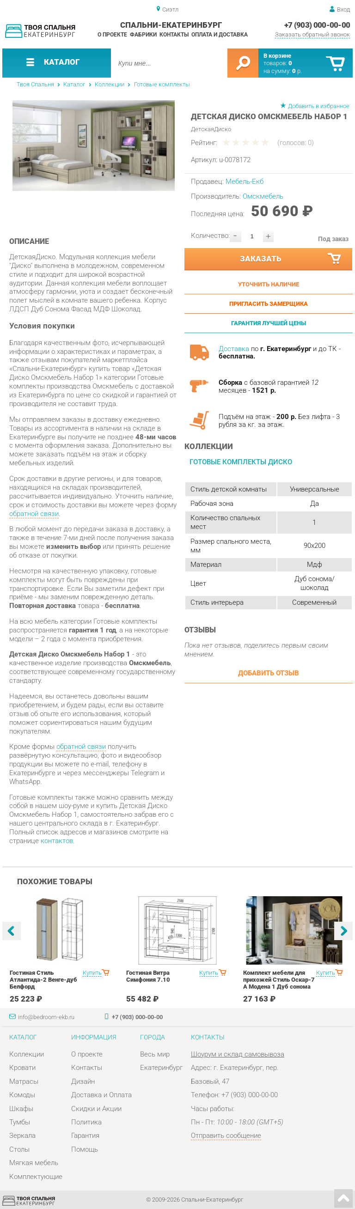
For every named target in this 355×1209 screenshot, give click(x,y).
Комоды (22, 1095)
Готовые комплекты (162, 84)
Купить (92, 972)
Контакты (174, 34)
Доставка (234, 349)
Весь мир (155, 1054)
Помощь (84, 1149)
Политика (86, 1122)
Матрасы (23, 1081)
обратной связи (34, 514)
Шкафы (21, 1109)
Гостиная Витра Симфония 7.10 (148, 976)
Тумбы (19, 1122)
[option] (93, 145)
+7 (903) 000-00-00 (317, 25)
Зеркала (22, 1135)
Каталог (74, 84)
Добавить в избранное (318, 106)
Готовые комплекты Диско (241, 462)
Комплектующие (35, 1177)
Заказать (291, 259)
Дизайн (83, 1081)
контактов (57, 841)
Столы (19, 1149)
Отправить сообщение (226, 1135)
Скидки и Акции (96, 1109)
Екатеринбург (161, 1067)
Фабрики (143, 34)
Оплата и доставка (219, 34)
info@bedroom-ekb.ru (46, 1017)
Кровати (22, 1067)
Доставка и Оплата (101, 1095)
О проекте (112, 34)
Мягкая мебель (33, 1163)
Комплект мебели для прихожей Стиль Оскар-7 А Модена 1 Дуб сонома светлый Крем (279, 983)
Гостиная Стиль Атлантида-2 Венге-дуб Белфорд (43, 979)
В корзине (277, 55)
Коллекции (109, 84)
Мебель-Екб (244, 181)
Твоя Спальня (35, 84)
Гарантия (85, 1135)
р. (297, 70)
